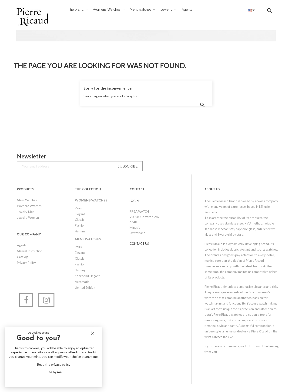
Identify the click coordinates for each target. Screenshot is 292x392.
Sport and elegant (87, 276)
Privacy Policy (26, 263)
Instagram (46, 300)
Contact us (139, 243)
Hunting (80, 231)
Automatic (82, 282)
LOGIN (134, 201)
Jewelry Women (28, 217)
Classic (79, 219)
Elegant (80, 214)
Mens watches (27, 200)
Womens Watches (29, 206)
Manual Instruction (29, 251)
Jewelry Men (25, 212)
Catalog (22, 257)
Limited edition (85, 287)
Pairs (78, 208)
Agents (22, 245)
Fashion (80, 225)
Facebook (26, 300)
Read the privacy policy (53, 364)
